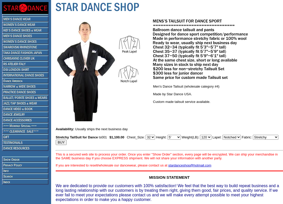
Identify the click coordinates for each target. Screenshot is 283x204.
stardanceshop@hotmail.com (189, 165)
